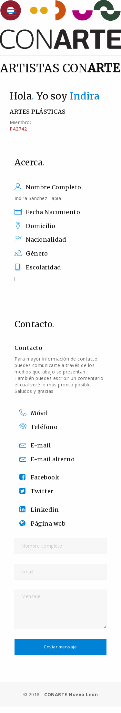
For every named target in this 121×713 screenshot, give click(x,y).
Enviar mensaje (60, 647)
